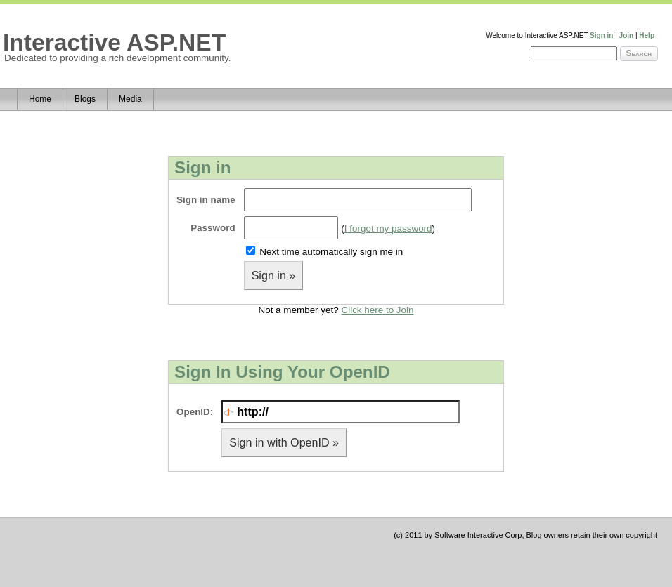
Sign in (602, 35)
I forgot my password (388, 228)
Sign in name (205, 199)
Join (626, 35)
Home (40, 99)
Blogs (85, 99)
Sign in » (274, 275)
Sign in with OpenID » (284, 442)
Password (212, 228)
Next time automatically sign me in (331, 251)
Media (130, 99)
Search (639, 53)
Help (646, 35)
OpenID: (194, 412)
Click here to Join (377, 310)
